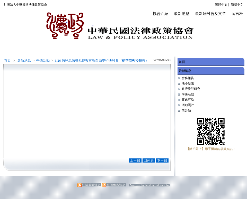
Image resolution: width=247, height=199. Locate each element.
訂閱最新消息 (91, 184)
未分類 (186, 110)
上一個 (135, 160)
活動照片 (188, 105)
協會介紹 (160, 13)
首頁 (7, 60)
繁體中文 (221, 4)
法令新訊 (188, 83)
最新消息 (181, 13)
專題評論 (188, 99)
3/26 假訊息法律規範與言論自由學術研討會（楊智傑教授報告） (101, 60)
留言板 (237, 13)
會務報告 (188, 78)
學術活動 (43, 60)
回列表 (149, 160)
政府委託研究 (191, 89)
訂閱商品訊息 (116, 184)
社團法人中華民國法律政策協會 (25, 4)
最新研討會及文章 (210, 13)
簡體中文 (237, 4)
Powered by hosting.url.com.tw (149, 185)
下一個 (162, 160)
